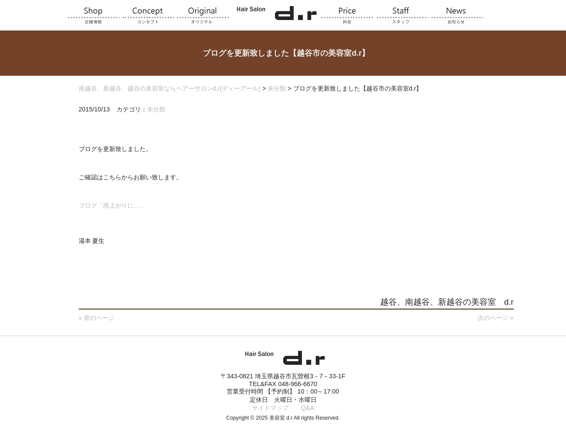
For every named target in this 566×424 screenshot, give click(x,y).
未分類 (156, 109)
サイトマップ (270, 407)
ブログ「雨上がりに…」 (112, 205)
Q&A (307, 407)
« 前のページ (96, 317)
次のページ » (495, 317)
